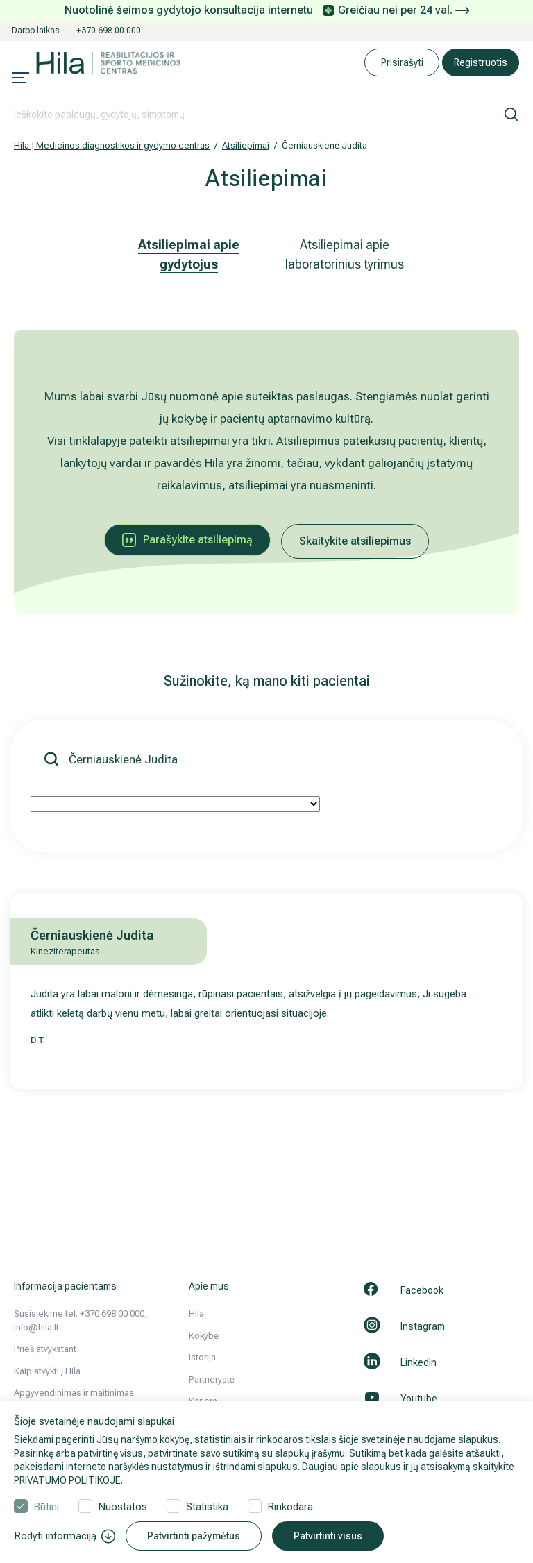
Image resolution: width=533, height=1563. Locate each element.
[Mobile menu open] (21, 79)
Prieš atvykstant (45, 1349)
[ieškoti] (511, 114)
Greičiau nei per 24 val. (403, 10)
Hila (196, 1313)
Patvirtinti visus (328, 1535)
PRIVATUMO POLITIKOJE (67, 1480)
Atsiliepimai (245, 145)
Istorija (202, 1357)
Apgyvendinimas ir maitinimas (74, 1392)
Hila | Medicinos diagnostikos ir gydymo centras (112, 145)
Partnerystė (212, 1379)
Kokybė (204, 1335)
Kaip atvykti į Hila (47, 1371)
